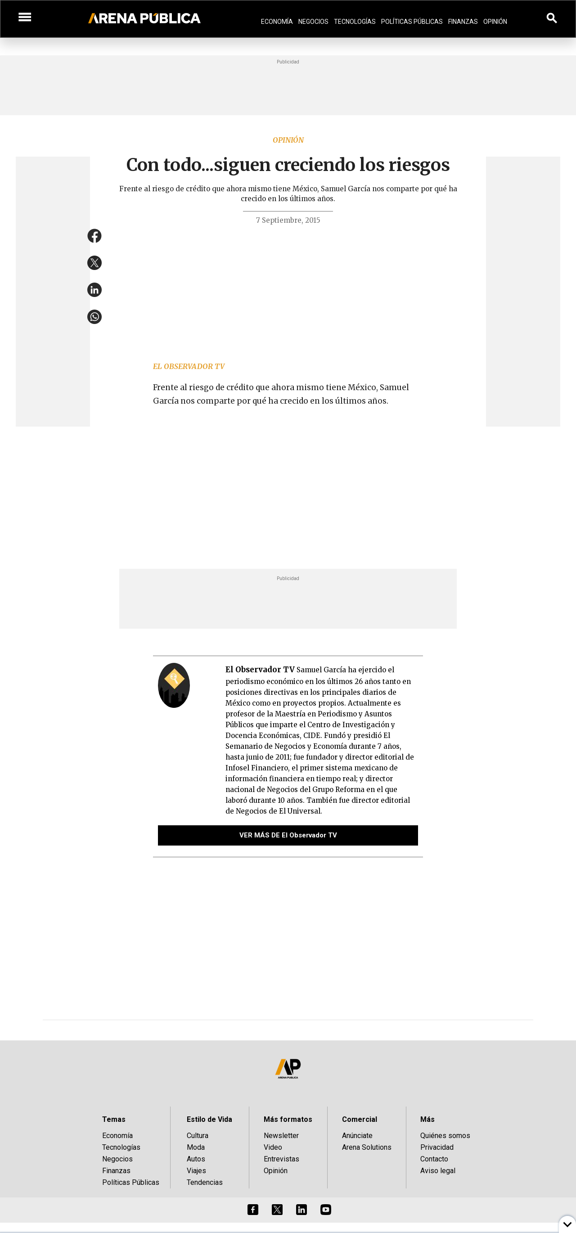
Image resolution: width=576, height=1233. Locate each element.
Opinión (495, 21)
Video (273, 1147)
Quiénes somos (445, 1135)
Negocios (313, 21)
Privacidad (437, 1147)
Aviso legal (437, 1170)
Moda (196, 1147)
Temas (114, 1119)
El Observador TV (189, 366)
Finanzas (463, 21)
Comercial (359, 1119)
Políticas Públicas (412, 21)
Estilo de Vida (209, 1119)
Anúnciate (357, 1135)
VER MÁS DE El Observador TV (288, 835)
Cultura (197, 1135)
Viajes (196, 1170)
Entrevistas (281, 1159)
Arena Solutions (367, 1147)
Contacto (434, 1159)
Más (427, 1119)
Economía (277, 21)
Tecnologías (355, 21)
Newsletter (281, 1135)
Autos (196, 1159)
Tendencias (205, 1182)
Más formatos (288, 1119)
